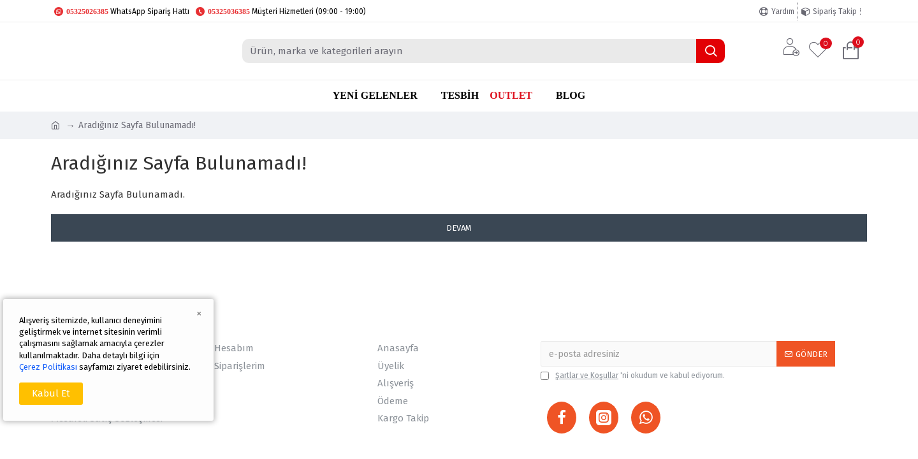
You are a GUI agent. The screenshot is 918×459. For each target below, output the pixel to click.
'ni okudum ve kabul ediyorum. (633, 375)
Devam (459, 228)
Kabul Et (51, 393)
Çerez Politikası (48, 367)
